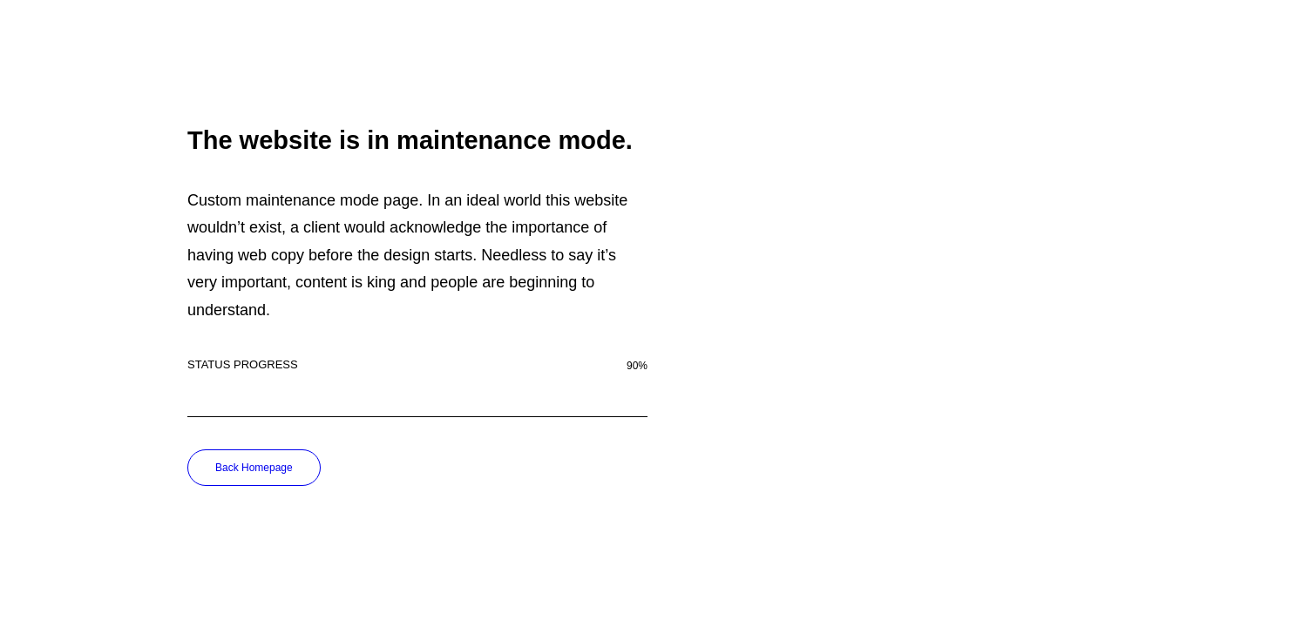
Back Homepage (254, 468)
